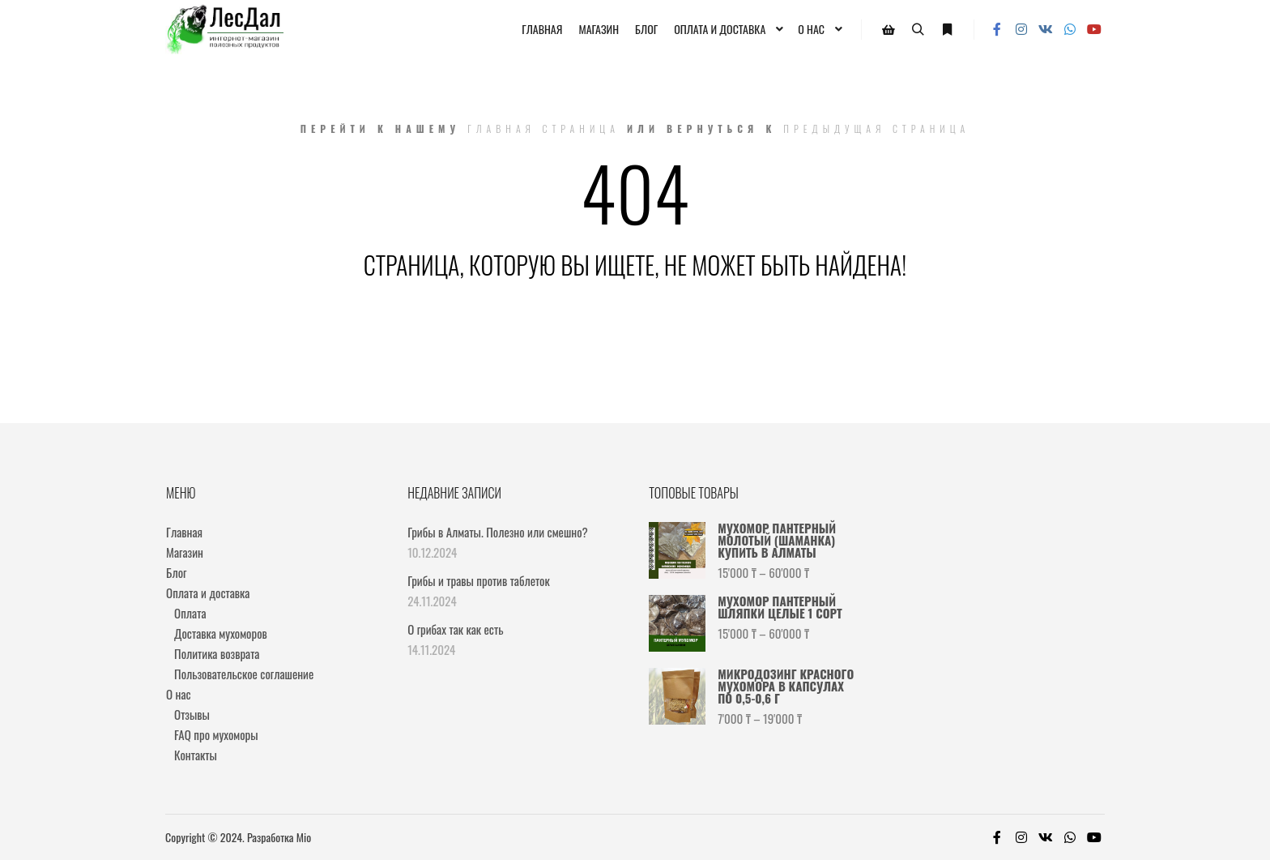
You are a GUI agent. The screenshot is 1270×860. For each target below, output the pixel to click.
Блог (176, 572)
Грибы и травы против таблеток (478, 580)
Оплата (190, 613)
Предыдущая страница (876, 128)
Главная (184, 532)
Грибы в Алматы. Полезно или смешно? (497, 532)
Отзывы (192, 714)
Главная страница (543, 128)
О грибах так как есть (455, 629)
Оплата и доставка (207, 592)
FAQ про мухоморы (216, 734)
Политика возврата (216, 653)
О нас (178, 694)
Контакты (195, 755)
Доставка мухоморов (220, 633)
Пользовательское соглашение (243, 673)
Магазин (184, 552)
